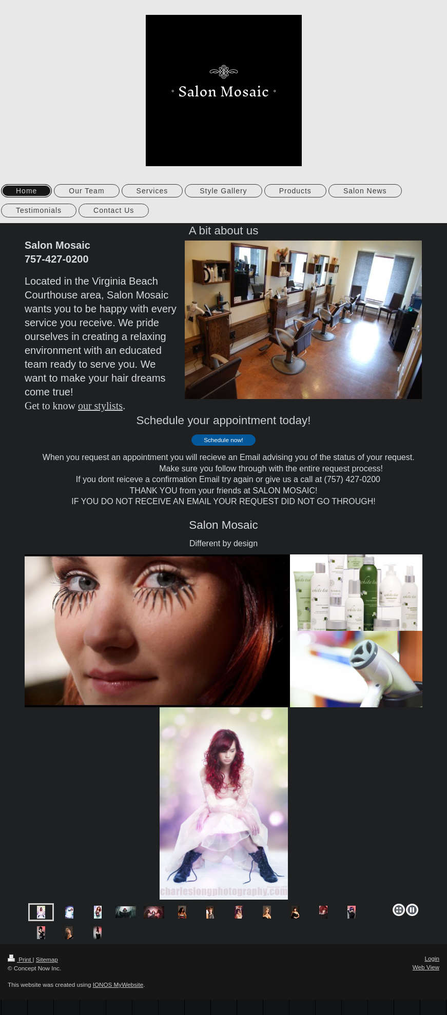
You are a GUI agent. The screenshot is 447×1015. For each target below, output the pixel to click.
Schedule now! (223, 439)
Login (431, 958)
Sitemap (47, 959)
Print (20, 959)
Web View (426, 967)
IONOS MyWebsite (118, 984)
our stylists (100, 405)
